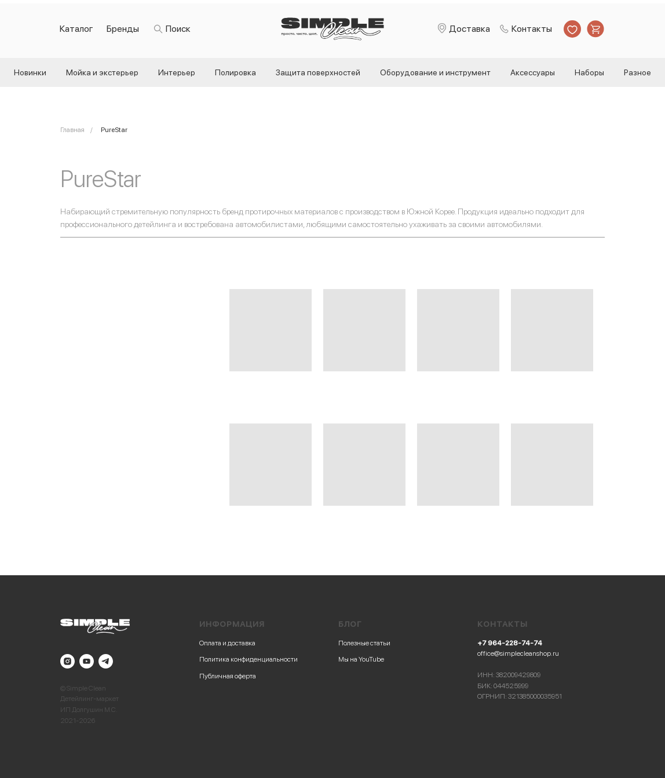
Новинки (30, 72)
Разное (637, 72)
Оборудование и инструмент (435, 72)
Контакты (531, 28)
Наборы (589, 72)
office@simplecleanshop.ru (518, 653)
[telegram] (105, 661)
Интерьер (176, 72)
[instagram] (67, 661)
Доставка (469, 28)
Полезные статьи (364, 643)
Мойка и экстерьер (102, 72)
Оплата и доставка (227, 643)
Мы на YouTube (361, 659)
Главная (72, 130)
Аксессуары (532, 72)
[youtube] (86, 661)
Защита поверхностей (318, 72)
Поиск (178, 28)
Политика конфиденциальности (248, 659)
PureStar (114, 130)
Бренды (123, 28)
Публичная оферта (227, 676)
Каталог (76, 28)
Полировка (235, 72)
